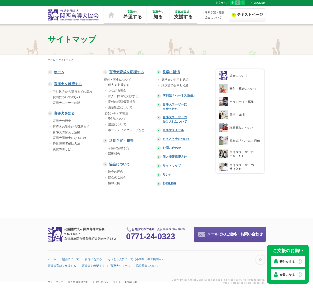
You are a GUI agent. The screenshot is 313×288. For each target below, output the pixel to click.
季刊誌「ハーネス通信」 (179, 95)
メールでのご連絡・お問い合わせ (235, 234)
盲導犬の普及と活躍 (66, 132)
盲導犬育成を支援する (62, 265)
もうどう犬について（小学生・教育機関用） (136, 259)
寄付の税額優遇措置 (121, 101)
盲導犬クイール (173, 130)
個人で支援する (118, 85)
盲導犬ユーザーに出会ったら (175, 106)
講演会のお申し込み (175, 85)
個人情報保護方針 (175, 156)
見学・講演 (171, 72)
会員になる (287, 274)
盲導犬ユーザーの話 (66, 103)
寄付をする (287, 261)
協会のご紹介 (117, 177)
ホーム (111, 15)
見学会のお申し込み (175, 79)
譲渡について (117, 124)
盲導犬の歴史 (62, 121)
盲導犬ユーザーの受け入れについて (175, 119)
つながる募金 (117, 90)
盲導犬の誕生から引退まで (71, 126)
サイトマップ (172, 165)
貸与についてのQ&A (67, 97)
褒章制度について (120, 107)
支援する (183, 14)
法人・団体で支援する (123, 96)
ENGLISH (259, 2)
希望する (132, 14)
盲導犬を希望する (68, 84)
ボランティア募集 (242, 101)
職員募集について (242, 128)
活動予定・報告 (215, 12)
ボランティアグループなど (126, 130)
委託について (117, 118)
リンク (167, 174)
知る (158, 14)
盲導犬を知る (64, 113)
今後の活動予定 (118, 148)
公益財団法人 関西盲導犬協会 (73, 15)
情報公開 (114, 183)
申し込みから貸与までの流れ (72, 91)
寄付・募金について (243, 88)
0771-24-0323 (150, 236)
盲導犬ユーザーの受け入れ (242, 167)
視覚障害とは (62, 149)
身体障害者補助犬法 (66, 143)
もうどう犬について (176, 139)
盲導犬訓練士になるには (69, 138)
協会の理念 (115, 171)
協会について (213, 17)
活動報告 (114, 153)
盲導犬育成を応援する (126, 72)
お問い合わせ (172, 148)
